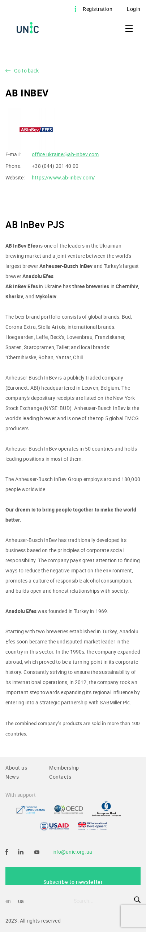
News (12, 776)
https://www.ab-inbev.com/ (63, 177)
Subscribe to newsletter (73, 881)
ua (21, 901)
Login (134, 8)
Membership (64, 767)
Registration (97, 8)
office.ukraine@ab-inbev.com (65, 154)
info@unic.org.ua (72, 851)
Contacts (60, 776)
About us (16, 767)
